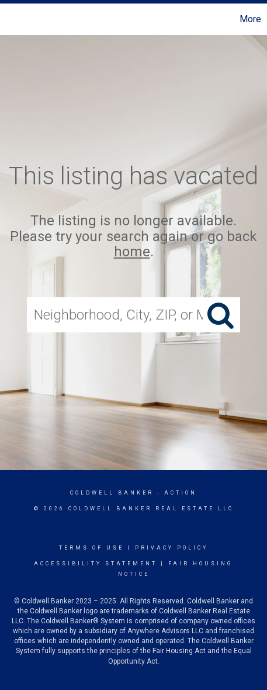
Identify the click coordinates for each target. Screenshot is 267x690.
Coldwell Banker (112, 493)
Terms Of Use (91, 548)
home (132, 251)
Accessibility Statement (95, 564)
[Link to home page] (10, 19)
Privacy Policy (171, 548)
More (250, 19)
